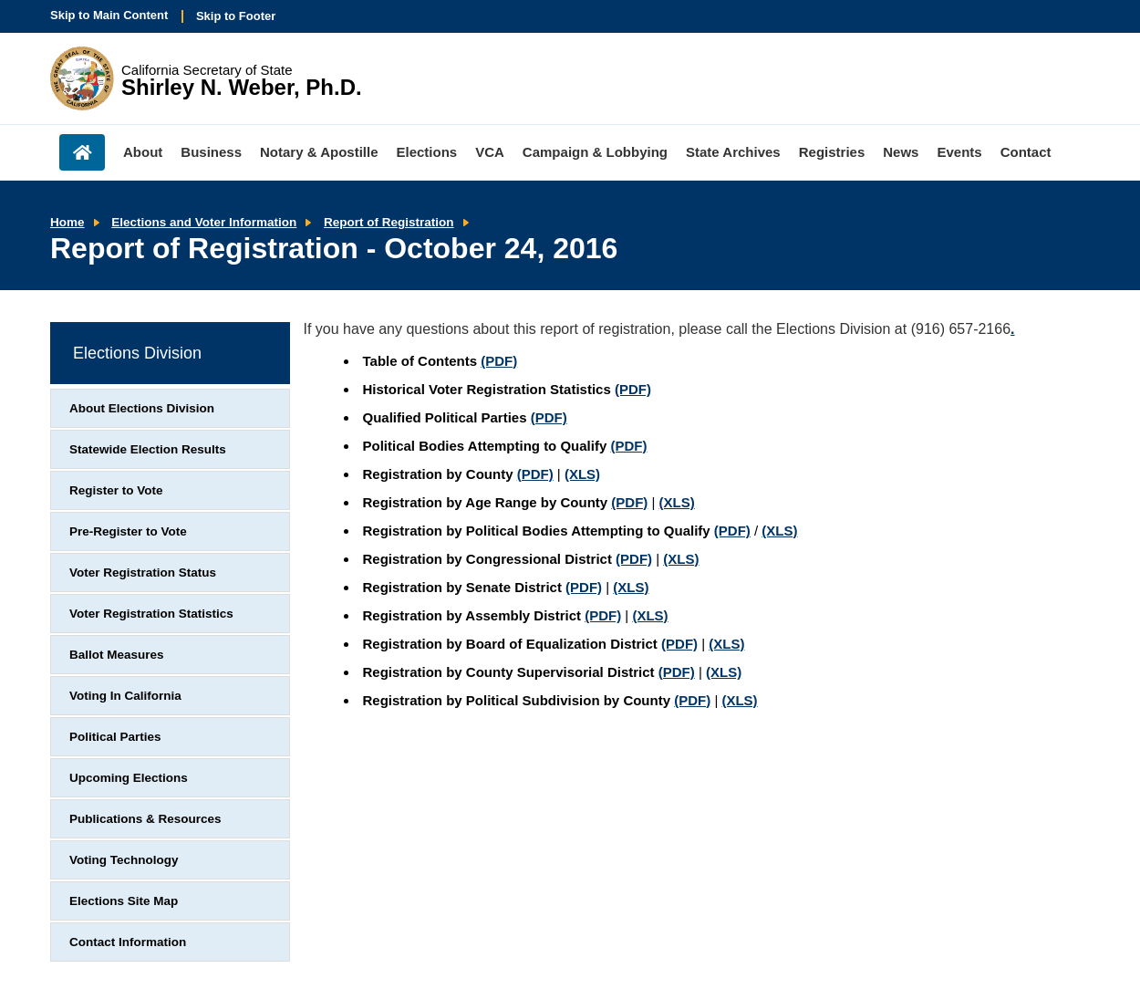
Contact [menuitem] (1026, 152)
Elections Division (137, 353)
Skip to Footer (235, 16)
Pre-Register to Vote (128, 531)
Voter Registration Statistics (151, 613)
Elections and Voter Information (203, 222)
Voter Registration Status (142, 572)
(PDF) (499, 361)
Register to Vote (116, 490)
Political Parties (115, 737)
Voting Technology (124, 860)
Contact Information (127, 942)
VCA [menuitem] (489, 152)
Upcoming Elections (128, 778)
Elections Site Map (123, 901)
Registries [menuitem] (832, 152)
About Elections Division (141, 408)
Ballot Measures (116, 654)
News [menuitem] (900, 152)
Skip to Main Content (109, 15)
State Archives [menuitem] (733, 152)
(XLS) (582, 474)
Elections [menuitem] (427, 152)
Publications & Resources (145, 819)
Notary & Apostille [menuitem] (319, 152)
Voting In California (125, 696)
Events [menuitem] (959, 152)
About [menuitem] (142, 152)
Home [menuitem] (82, 152)
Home (67, 222)
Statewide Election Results (147, 449)
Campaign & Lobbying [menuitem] (595, 152)
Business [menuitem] (211, 152)
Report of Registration (389, 222)
